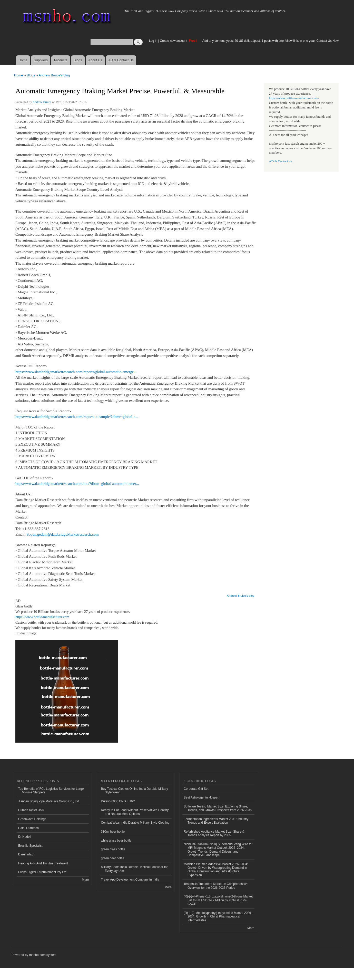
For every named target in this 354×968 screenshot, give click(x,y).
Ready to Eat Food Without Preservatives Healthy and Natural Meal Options (135, 811)
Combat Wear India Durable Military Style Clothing (135, 822)
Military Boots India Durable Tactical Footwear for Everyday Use (134, 868)
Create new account (174, 41)
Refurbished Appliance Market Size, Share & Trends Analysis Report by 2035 (214, 833)
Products (60, 60)
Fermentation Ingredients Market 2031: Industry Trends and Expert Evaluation (216, 820)
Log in (153, 41)
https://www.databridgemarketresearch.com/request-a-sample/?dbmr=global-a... (76, 417)
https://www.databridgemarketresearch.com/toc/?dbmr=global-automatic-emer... (77, 484)
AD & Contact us (280, 161)
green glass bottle (113, 849)
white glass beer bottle (116, 840)
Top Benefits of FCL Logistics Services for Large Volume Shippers (51, 790)
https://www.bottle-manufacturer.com (42, 617)
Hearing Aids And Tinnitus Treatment (43, 863)
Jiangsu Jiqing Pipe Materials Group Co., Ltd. (49, 801)
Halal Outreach (28, 828)
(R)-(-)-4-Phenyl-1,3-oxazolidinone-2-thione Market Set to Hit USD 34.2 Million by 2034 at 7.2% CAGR (218, 900)
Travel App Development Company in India (130, 879)
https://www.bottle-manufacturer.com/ (294, 98)
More (85, 880)
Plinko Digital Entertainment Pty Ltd (42, 872)
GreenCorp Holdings (32, 819)
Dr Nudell (24, 837)
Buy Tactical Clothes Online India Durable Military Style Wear (134, 790)
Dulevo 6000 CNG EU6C (118, 801)
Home (22, 60)
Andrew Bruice (42, 102)
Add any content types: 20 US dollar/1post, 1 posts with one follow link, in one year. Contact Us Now (270, 41)
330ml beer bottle (113, 831)
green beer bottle (112, 858)
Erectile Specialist (30, 845)
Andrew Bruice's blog (54, 75)
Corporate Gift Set (196, 789)
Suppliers (41, 60)
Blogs (78, 60)
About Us (95, 60)
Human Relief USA (31, 810)
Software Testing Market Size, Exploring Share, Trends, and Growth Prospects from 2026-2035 (218, 808)
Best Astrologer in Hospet (201, 797)
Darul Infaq (25, 854)
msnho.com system (42, 955)
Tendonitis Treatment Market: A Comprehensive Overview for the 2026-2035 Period (216, 885)
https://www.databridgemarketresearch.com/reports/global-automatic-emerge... (76, 372)
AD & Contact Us (121, 60)
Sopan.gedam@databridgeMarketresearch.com (63, 534)
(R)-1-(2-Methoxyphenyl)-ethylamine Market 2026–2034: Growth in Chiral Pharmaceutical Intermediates (218, 916)
